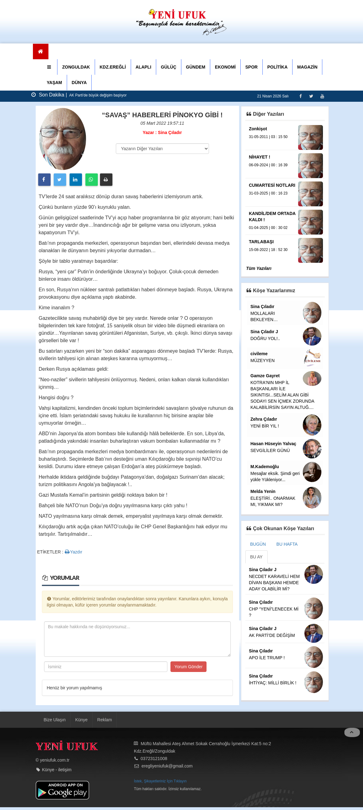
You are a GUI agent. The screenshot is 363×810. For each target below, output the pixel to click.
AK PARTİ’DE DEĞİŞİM (272, 635)
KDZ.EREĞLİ (113, 67)
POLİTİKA (277, 67)
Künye (81, 719)
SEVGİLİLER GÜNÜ (270, 450)
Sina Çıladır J (264, 331)
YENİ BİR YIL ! (265, 425)
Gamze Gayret (265, 375)
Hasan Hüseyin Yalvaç (274, 443)
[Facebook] (300, 96)
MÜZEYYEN (263, 360)
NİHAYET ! (259, 156)
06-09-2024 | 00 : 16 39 (268, 165)
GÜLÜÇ (168, 67)
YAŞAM (54, 82)
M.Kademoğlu (265, 466)
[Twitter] (311, 96)
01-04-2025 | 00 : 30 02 (268, 228)
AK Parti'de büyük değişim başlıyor (97, 95)
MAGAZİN (307, 67)
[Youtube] (322, 96)
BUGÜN (258, 544)
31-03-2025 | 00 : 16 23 (268, 193)
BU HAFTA (286, 544)
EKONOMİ (225, 67)
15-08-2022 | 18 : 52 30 (268, 250)
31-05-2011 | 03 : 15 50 (268, 137)
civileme (259, 353)
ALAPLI (144, 67)
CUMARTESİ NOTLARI (272, 185)
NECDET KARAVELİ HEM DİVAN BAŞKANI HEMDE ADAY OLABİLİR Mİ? (274, 582)
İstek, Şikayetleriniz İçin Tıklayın (160, 781)
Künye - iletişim (56, 769)
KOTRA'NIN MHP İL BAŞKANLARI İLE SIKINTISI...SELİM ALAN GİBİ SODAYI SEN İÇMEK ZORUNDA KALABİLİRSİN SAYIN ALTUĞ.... (282, 395)
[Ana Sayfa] (41, 51)
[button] (49, 67)
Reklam (104, 719)
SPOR (251, 67)
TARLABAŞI (261, 241)
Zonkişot (258, 128)
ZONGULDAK (76, 67)
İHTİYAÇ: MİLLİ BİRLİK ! (273, 682)
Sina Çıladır (263, 306)
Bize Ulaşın (55, 719)
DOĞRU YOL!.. (265, 338)
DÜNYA (79, 82)
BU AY (256, 556)
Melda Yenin (263, 491)
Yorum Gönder (189, 666)
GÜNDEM (195, 67)
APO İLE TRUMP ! (267, 657)
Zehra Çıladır (264, 419)
